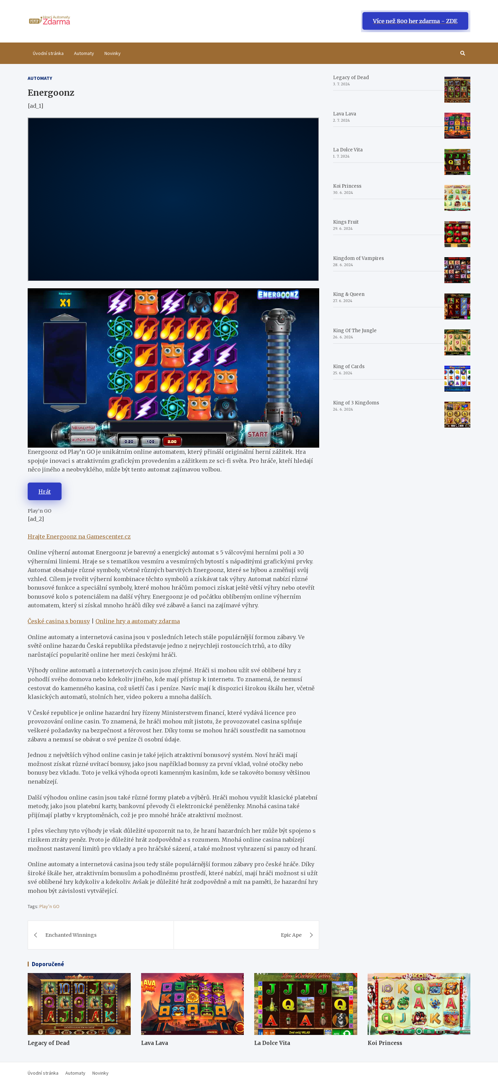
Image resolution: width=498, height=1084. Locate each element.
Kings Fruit (346, 222)
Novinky (112, 53)
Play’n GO (49, 906)
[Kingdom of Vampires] (457, 270)
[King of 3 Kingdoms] (457, 415)
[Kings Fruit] (457, 234)
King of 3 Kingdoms (356, 403)
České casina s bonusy (59, 621)
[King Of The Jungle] (457, 342)
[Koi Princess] (457, 198)
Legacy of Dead (351, 78)
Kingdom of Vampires (358, 258)
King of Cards (349, 367)
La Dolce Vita (348, 150)
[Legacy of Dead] (457, 90)
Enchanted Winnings (70, 935)
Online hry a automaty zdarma (137, 621)
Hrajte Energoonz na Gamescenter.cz (79, 536)
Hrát (44, 491)
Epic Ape (291, 935)
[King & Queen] (457, 306)
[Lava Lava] (457, 126)
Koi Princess (347, 186)
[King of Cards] (457, 379)
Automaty (84, 53)
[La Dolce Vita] (457, 162)
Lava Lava (344, 114)
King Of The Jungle (355, 331)
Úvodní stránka (48, 53)
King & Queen (349, 294)
